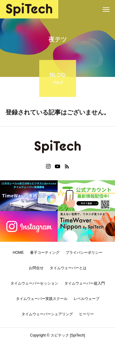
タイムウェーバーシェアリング (47, 314)
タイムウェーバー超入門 (84, 283)
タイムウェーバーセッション (34, 283)
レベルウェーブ (86, 299)
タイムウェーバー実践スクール (41, 299)
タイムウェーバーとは (68, 268)
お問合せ (36, 268)
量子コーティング (44, 252)
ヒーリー (86, 314)
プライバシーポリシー (84, 252)
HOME (18, 252)
